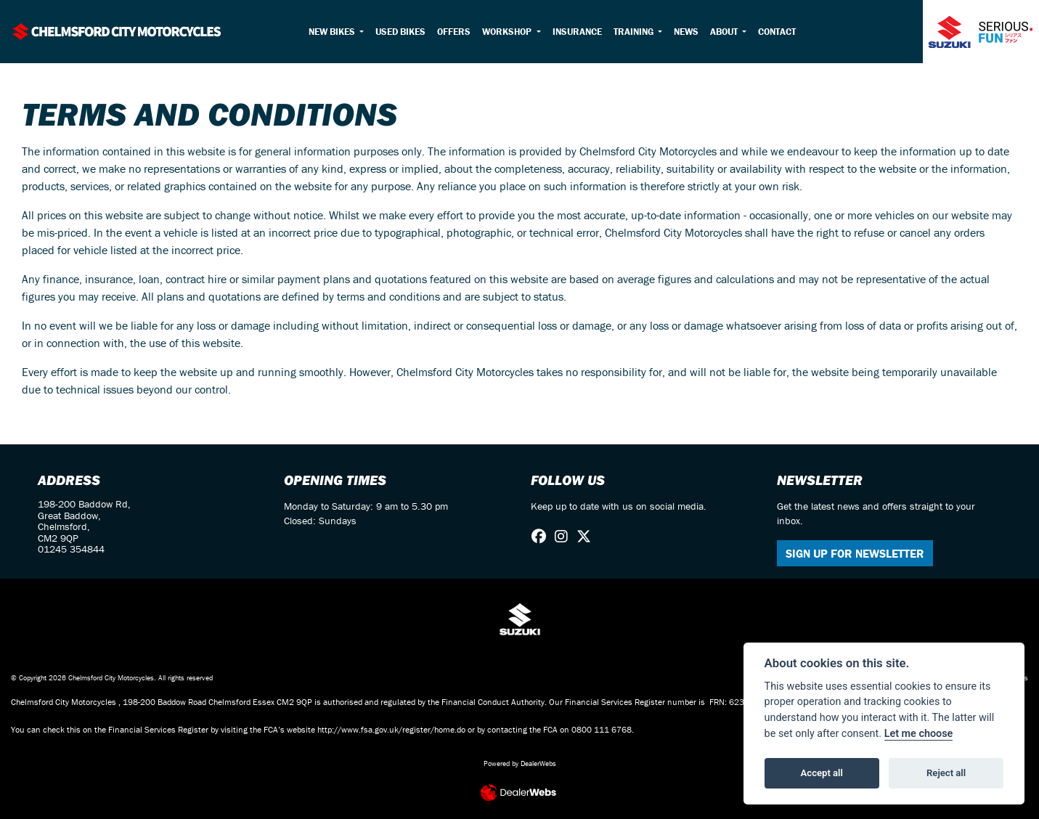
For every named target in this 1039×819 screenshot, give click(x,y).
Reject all (946, 772)
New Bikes (333, 31)
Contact (777, 31)
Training (635, 31)
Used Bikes (400, 31)
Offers (453, 31)
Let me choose (918, 734)
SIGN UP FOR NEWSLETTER (855, 553)
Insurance (577, 31)
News (686, 31)
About (725, 31)
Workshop (508, 31)
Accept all (822, 772)
